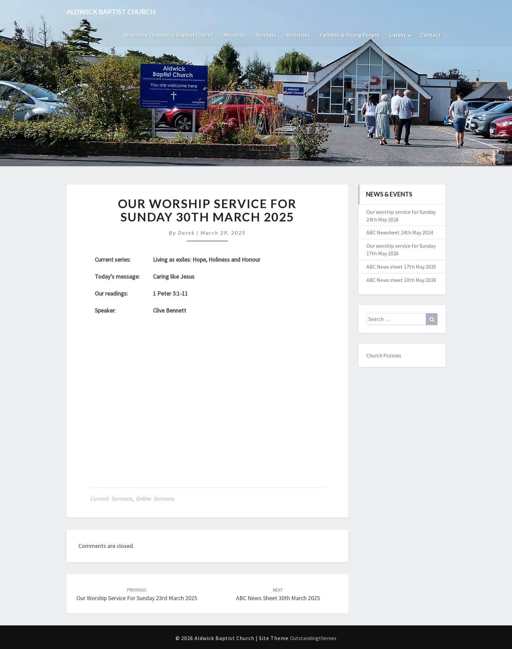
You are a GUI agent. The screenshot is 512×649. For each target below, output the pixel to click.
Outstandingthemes (313, 638)
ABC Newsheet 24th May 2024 (399, 232)
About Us (233, 35)
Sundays (265, 35)
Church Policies (383, 355)
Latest (400, 35)
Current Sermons (111, 498)
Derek (186, 232)
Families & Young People (350, 35)
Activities (298, 35)
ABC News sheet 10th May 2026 (401, 280)
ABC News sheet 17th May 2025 (401, 266)
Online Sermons (155, 498)
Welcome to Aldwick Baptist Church (167, 35)
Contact (430, 35)
